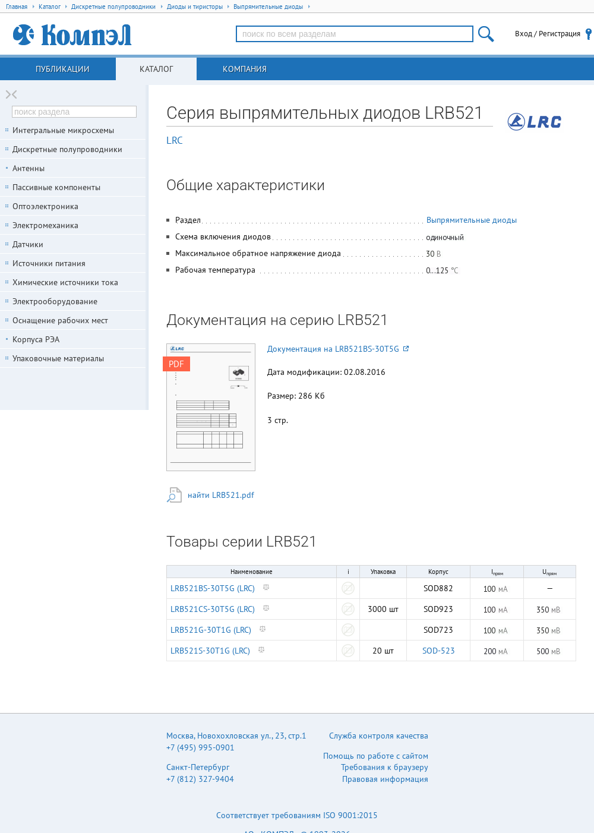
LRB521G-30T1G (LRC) (210, 629)
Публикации (63, 69)
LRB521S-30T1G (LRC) (210, 650)
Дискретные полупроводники (67, 149)
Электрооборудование (54, 301)
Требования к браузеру (384, 767)
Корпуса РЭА (35, 339)
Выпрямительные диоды (471, 219)
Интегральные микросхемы (63, 130)
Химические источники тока (65, 282)
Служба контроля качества (378, 735)
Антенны (28, 168)
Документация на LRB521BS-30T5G (338, 348)
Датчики (27, 244)
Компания (245, 69)
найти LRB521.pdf (221, 495)
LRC (174, 140)
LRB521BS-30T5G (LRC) (212, 588)
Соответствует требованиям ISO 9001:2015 (297, 815)
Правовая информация (385, 779)
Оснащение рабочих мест (60, 320)
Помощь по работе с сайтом (375, 755)
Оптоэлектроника (45, 206)
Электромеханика (45, 225)
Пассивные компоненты (56, 187)
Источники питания (49, 263)
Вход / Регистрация (547, 34)
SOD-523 (438, 650)
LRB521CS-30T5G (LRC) (212, 609)
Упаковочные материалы (58, 358)
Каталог (156, 69)
